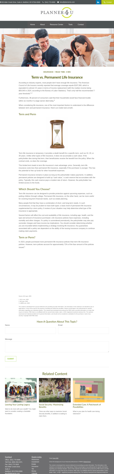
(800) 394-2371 (17, 462)
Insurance (35, 466)
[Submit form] (10, 359)
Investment (35, 462)
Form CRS (55, 458)
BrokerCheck (87, 461)
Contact (108, 2)
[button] (33, 24)
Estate (34, 464)
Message (8, 339)
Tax (33, 469)
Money (34, 471)
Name (7, 325)
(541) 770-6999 (48, 2)
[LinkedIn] (98, 2)
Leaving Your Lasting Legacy (17, 404)
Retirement (35, 459)
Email (60, 325)
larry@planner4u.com (66, 2)
